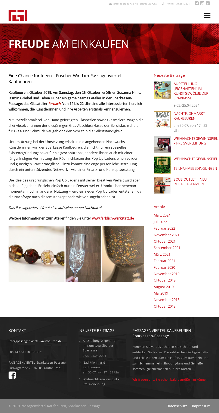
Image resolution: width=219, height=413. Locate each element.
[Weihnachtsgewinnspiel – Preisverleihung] (162, 139)
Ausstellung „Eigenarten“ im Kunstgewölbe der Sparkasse (191, 90)
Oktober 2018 (165, 306)
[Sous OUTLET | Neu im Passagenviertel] (162, 179)
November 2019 (166, 273)
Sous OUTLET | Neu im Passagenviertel (191, 181)
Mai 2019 (161, 293)
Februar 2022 (164, 228)
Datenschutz (176, 406)
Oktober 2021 (165, 241)
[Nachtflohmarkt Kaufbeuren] (162, 114)
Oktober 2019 (165, 280)
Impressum (201, 406)
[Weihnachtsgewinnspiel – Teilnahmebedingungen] (162, 159)
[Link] (18, 15)
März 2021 (162, 254)
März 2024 (162, 215)
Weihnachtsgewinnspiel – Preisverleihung (196, 141)
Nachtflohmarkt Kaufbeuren (189, 116)
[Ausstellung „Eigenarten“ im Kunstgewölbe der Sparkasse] (162, 84)
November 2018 (166, 299)
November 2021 (166, 235)
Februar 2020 (164, 267)
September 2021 (167, 247)
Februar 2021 (164, 260)
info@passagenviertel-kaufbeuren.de (35, 341)
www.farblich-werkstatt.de (113, 218)
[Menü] (207, 15)
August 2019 (164, 287)
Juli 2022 (160, 222)
